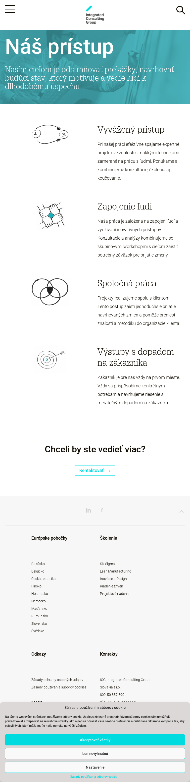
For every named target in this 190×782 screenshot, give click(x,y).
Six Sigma (107, 565)
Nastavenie (95, 767)
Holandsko (39, 594)
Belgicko (37, 572)
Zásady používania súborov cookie (93, 776)
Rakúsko (38, 565)
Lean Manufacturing (115, 572)
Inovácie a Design (113, 579)
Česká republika (43, 579)
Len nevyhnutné (95, 753)
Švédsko (37, 632)
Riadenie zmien (111, 587)
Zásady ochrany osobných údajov (57, 680)
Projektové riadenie (114, 594)
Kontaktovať (95, 471)
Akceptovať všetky (95, 740)
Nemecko (38, 602)
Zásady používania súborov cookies (58, 688)
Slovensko (39, 624)
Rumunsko (39, 617)
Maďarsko (39, 609)
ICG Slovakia (95, 15)
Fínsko (36, 587)
